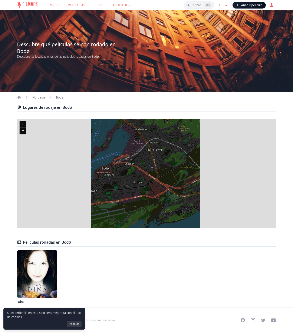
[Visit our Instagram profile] (253, 320)
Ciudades (121, 5)
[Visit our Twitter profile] (263, 320)
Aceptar (74, 324)
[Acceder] (271, 5)
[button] (23, 124)
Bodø (59, 97)
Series (99, 5)
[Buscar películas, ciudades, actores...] (199, 5)
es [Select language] (223, 5)
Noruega (38, 97)
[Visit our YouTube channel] (273, 320)
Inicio (54, 5)
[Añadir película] (249, 5)
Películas (76, 5)
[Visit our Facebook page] (242, 320)
